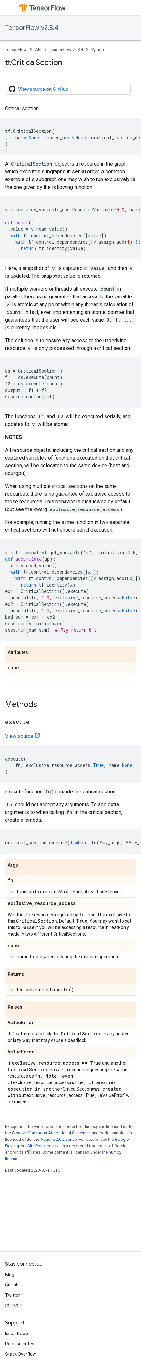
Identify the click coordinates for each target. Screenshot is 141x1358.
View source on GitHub (38, 89)
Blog (9, 1274)
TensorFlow (16, 49)
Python (97, 49)
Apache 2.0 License (58, 1139)
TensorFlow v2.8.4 (31, 28)
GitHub (12, 1284)
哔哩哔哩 (14, 1305)
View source (19, 736)
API (38, 49)
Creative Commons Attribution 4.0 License (51, 1132)
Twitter (12, 1295)
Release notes (19, 1343)
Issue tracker (18, 1333)
